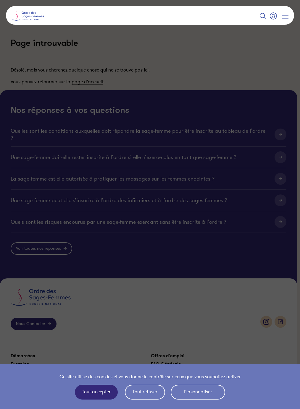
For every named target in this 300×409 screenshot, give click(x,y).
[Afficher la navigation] (285, 16)
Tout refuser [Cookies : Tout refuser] (145, 392)
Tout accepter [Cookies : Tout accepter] (96, 392)
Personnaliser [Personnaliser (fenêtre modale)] (198, 392)
